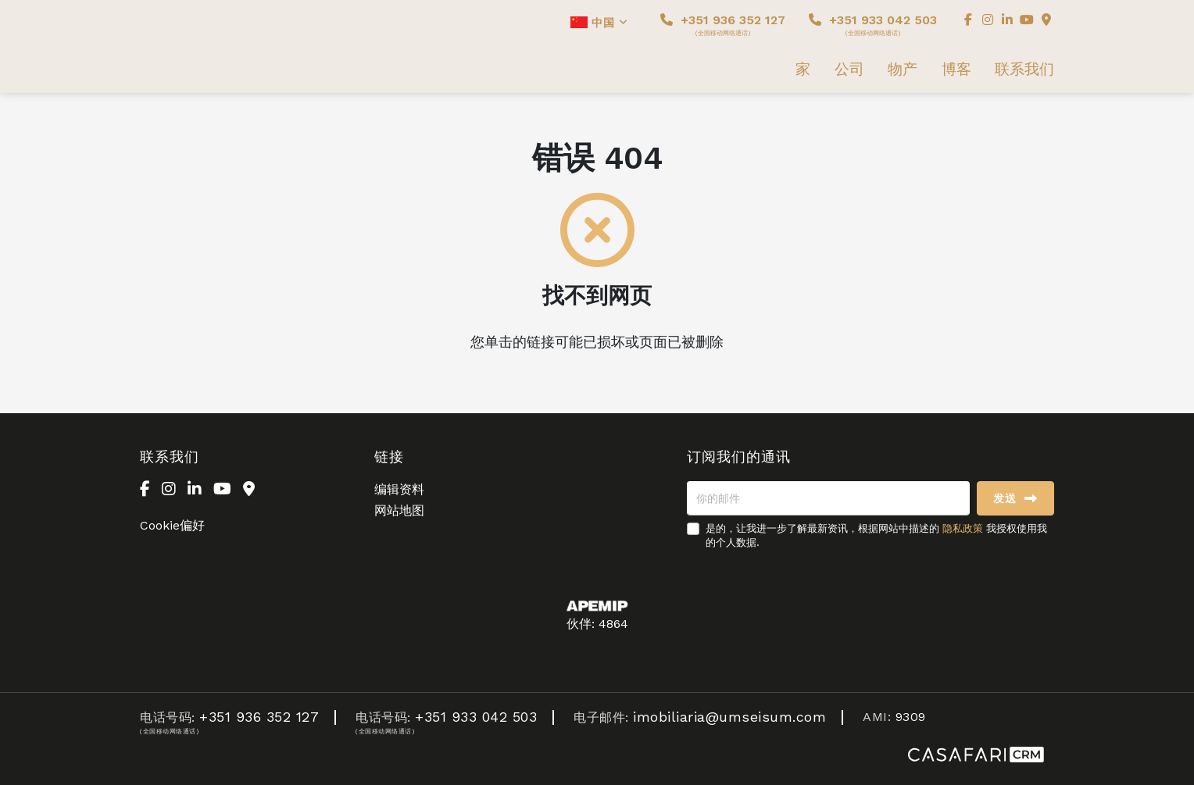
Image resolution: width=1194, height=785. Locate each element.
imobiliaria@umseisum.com (729, 716)
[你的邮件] (828, 498)
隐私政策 (962, 528)
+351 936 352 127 (722, 24)
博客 (956, 69)
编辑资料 (399, 489)
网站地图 (399, 510)
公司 (849, 69)
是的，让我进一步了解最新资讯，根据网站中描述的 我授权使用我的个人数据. (876, 535)
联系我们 (1024, 69)
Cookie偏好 (172, 525)
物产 (902, 69)
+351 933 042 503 (873, 24)
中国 (599, 22)
